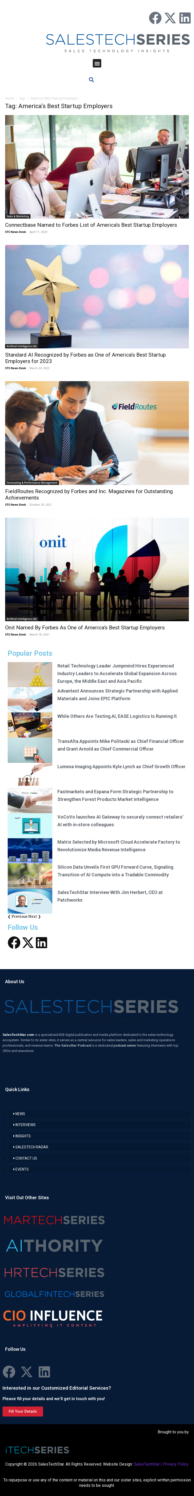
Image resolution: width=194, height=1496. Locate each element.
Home (9, 98)
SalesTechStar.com (19, 1035)
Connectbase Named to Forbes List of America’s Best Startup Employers (91, 225)
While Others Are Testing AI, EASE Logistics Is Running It (117, 716)
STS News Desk (15, 232)
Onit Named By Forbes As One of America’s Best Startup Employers (85, 628)
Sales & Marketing (18, 216)
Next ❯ (34, 916)
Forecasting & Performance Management (32, 482)
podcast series (125, 1045)
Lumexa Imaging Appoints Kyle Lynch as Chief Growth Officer (121, 766)
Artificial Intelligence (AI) (22, 346)
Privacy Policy (176, 1464)
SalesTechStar (147, 1464)
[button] (97, 63)
